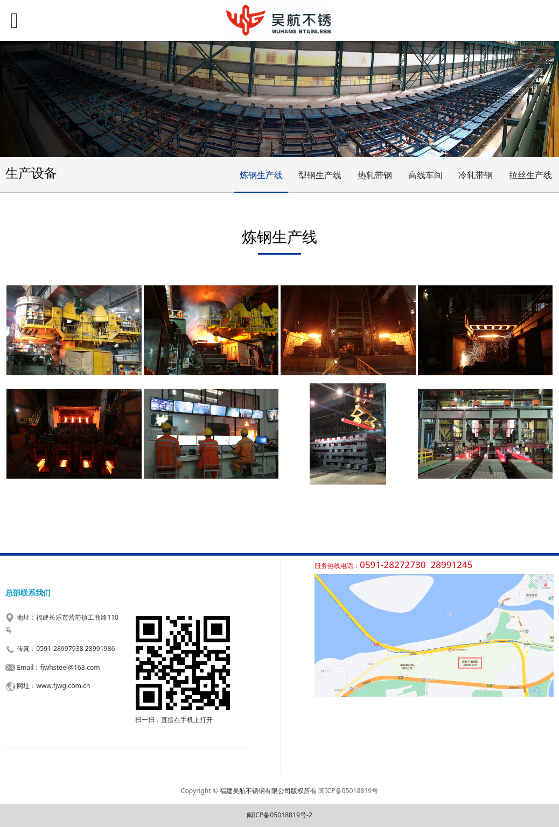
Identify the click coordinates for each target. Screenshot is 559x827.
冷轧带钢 (475, 175)
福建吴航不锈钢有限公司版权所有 (268, 790)
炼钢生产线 (261, 175)
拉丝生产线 (530, 175)
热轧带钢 (375, 175)
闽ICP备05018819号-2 (279, 814)
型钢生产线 (319, 175)
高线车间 (425, 175)
